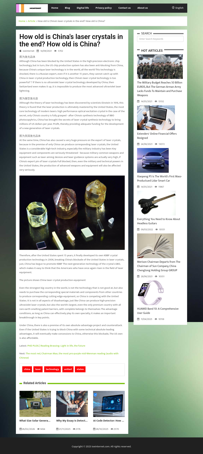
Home (54, 8)
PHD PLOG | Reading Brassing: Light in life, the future (56, 346)
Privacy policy (104, 8)
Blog (67, 8)
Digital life (83, 8)
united (68, 369)
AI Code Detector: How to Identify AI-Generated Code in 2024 (109, 421)
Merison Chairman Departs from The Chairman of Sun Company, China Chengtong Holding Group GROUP (158, 266)
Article (31, 21)
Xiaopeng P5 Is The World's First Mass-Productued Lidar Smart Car (159, 178)
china (27, 369)
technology (52, 369)
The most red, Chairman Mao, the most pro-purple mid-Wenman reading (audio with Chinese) (69, 355)
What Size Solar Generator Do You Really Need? (35, 421)
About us (142, 8)
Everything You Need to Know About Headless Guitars (158, 221)
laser (38, 369)
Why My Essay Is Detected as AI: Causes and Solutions (72, 421)
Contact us (124, 8)
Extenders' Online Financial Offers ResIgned (157, 135)
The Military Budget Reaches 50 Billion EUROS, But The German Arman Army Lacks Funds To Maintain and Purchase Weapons (159, 89)
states (80, 369)
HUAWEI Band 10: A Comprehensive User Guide (158, 310)
